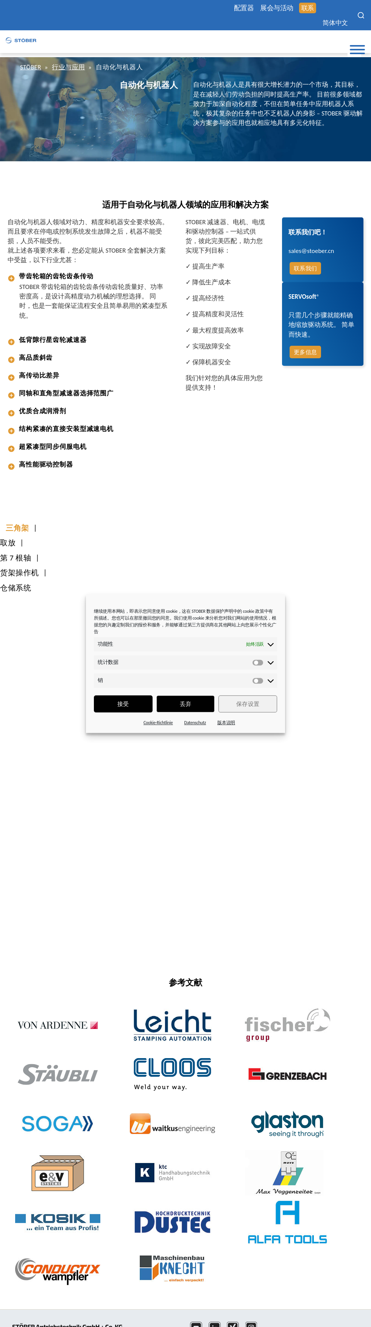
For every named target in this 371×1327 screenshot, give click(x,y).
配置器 (237, 8)
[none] (337, 22)
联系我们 (304, 268)
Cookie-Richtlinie (158, 722)
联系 (304, 8)
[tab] (89, 276)
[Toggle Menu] (357, 49)
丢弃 (186, 704)
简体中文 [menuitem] (332, 23)
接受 (123, 704)
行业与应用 (70, 67)
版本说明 (226, 722)
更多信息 (304, 351)
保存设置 (248, 704)
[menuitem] (337, 22)
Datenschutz (195, 722)
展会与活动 (272, 8)
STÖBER (31, 67)
